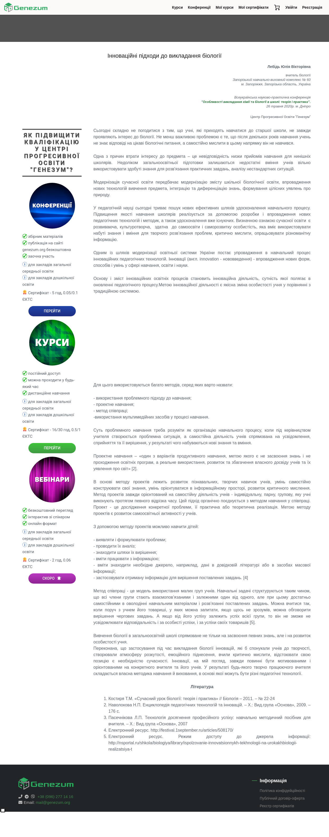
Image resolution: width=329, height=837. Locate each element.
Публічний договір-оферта (282, 798)
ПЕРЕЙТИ (52, 311)
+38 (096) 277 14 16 (55, 796)
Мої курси (225, 7)
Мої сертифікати (253, 7)
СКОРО (52, 578)
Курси (178, 8)
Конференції (200, 8)
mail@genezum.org (53, 802)
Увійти (291, 7)
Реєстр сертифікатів (277, 806)
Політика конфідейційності (282, 791)
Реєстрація (312, 7)
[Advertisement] (202, 338)
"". (256, 102)
